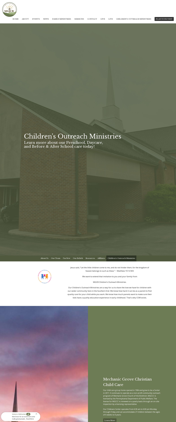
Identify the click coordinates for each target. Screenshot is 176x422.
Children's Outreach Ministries (133, 19)
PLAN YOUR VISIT (164, 19)
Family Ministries (61, 19)
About (25, 19)
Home (16, 19)
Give (102, 19)
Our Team (55, 258)
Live (110, 19)
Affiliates (101, 258)
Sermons (79, 19)
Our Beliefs (78, 258)
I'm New (66, 258)
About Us (44, 258)
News (46, 19)
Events (36, 19)
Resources (90, 258)
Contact (92, 19)
